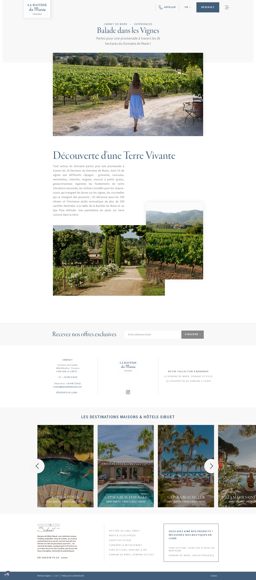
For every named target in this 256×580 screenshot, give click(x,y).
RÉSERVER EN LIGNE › (67, 392)
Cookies (214, 575)
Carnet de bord (115, 24)
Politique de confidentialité (73, 575)
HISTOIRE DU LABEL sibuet (124, 531)
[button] (187, 7)
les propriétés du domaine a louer (188, 381)
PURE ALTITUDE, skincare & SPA (128, 550)
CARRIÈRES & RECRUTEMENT (125, 545)
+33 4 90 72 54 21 (73, 383)
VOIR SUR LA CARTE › (67, 371)
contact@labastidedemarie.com (67, 386)
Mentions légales (44, 575)
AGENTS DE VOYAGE (120, 540)
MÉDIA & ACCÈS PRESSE (122, 535)
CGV (56, 575)
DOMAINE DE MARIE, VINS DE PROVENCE (191, 555)
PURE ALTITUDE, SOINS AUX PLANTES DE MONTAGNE (192, 549)
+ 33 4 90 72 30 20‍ (69, 377)
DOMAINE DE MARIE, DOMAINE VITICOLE (131, 554)
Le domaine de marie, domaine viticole (188, 376)
